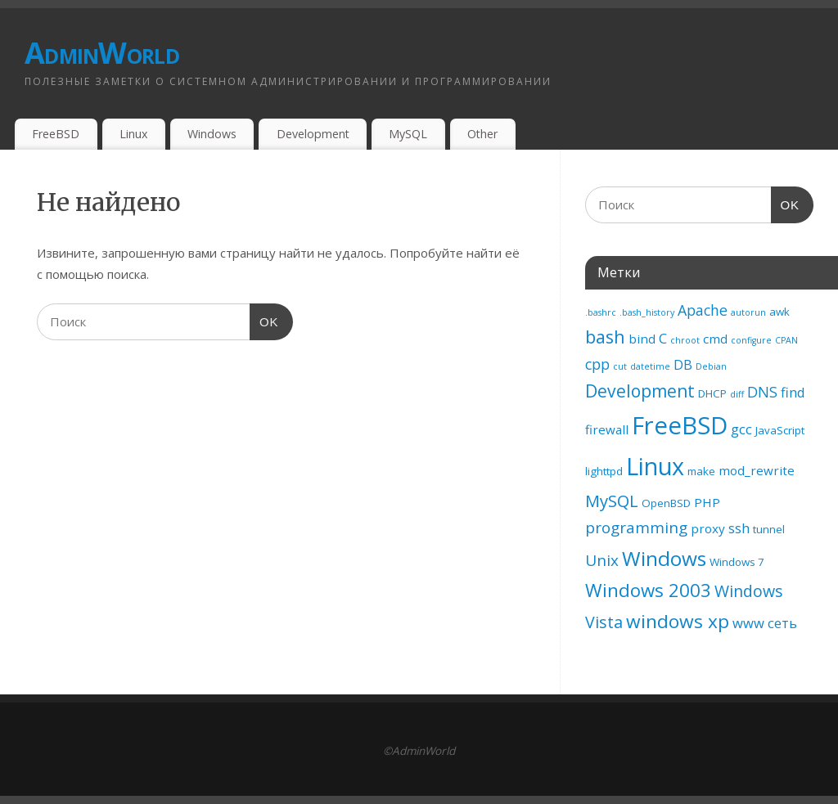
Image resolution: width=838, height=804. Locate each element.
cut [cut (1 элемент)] (620, 366)
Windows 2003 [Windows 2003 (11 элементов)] (648, 590)
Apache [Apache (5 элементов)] (703, 310)
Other (482, 133)
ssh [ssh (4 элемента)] (739, 528)
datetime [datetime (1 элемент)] (650, 366)
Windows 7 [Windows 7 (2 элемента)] (737, 562)
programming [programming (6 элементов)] (636, 527)
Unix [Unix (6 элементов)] (602, 560)
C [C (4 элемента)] (663, 338)
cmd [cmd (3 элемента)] (715, 338)
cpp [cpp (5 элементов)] (597, 364)
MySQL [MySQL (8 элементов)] (611, 500)
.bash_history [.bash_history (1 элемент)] (646, 312)
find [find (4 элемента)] (793, 392)
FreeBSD (55, 133)
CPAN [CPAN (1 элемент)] (786, 340)
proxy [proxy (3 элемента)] (708, 528)
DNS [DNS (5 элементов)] (762, 392)
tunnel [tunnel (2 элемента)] (769, 529)
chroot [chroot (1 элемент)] (685, 340)
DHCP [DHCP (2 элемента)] (712, 393)
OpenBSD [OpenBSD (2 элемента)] (666, 503)
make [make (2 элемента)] (701, 471)
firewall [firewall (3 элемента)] (606, 429)
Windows (212, 133)
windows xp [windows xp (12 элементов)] (677, 621)
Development (313, 133)
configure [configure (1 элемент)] (751, 340)
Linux (133, 133)
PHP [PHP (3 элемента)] (707, 502)
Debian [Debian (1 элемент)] (711, 366)
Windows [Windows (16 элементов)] (664, 558)
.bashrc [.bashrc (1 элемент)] (600, 312)
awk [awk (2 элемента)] (779, 311)
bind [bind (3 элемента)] (642, 338)
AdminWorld (102, 53)
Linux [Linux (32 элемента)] (655, 466)
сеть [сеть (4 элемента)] (782, 622)
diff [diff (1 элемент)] (737, 394)
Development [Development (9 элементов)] (640, 391)
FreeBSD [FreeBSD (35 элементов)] (680, 425)
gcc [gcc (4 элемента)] (741, 429)
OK (264, 320)
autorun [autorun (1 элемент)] (748, 312)
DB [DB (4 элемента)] (683, 364)
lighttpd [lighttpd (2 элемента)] (604, 471)
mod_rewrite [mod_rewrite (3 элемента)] (757, 470)
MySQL (408, 133)
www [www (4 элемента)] (748, 622)
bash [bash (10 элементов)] (605, 336)
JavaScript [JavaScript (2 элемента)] (779, 430)
